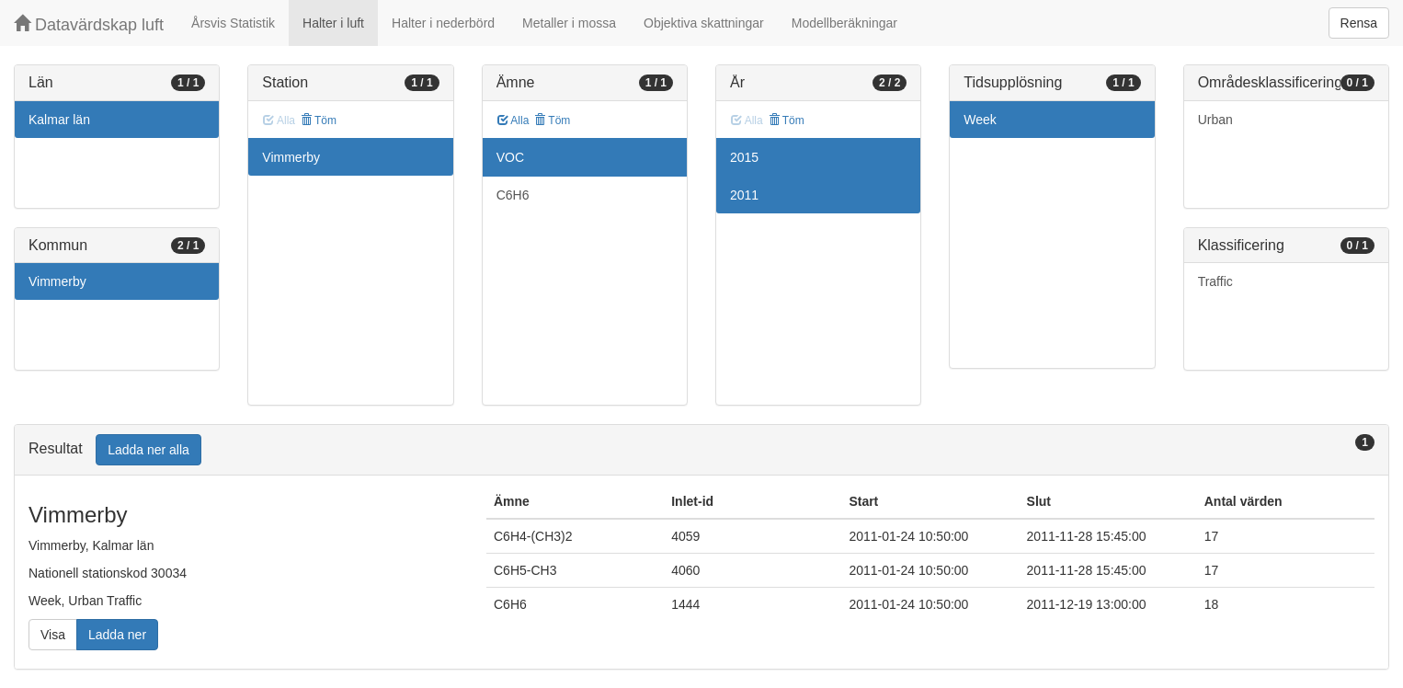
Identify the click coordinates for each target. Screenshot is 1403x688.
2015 (744, 157)
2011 (744, 195)
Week (980, 119)
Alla (513, 120)
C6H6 (513, 195)
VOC (510, 157)
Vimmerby (57, 281)
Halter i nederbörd (443, 23)
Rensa (1358, 23)
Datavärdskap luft (89, 24)
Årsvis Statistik (233, 23)
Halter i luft (333, 23)
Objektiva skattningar (704, 23)
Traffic (1215, 281)
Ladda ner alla (148, 449)
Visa (52, 634)
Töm (318, 120)
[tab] (701, 450)
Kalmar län (59, 119)
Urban (1215, 119)
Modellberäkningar (844, 23)
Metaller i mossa (569, 23)
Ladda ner (117, 634)
